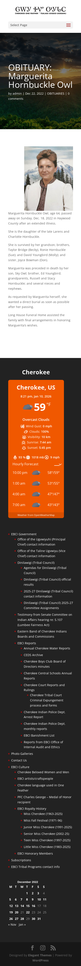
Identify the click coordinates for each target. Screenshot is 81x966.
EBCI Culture (20, 767)
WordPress (40, 960)
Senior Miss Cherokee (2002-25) (46, 834)
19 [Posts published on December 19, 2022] (11, 912)
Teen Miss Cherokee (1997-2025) (47, 840)
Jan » (22, 924)
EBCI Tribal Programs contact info (35, 867)
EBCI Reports (26, 643)
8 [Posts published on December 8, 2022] (27, 899)
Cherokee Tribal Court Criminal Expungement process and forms (46, 700)
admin (17, 93)
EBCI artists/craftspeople (35, 778)
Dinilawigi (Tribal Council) (35, 563)
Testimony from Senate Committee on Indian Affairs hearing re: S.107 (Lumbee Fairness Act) (44, 620)
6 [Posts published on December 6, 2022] (16, 899)
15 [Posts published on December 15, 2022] (28, 906)
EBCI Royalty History (31, 809)
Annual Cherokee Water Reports (47, 648)
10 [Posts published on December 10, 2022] (39, 899)
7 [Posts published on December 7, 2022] (21, 899)
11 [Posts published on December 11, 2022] (44, 899)
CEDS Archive (33, 655)
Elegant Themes (40, 955)
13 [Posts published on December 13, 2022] (16, 906)
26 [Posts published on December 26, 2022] (11, 919)
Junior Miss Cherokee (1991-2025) (48, 827)
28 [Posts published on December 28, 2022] (22, 919)
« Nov (12, 924)
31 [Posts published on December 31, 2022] (39, 919)
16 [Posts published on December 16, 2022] (33, 906)
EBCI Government (24, 534)
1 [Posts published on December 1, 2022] (27, 893)
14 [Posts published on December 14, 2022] (22, 906)
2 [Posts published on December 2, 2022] (32, 893)
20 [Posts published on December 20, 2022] (16, 912)
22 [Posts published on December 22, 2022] (28, 912)
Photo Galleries (22, 754)
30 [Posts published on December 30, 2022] (33, 919)
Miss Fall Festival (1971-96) (43, 820)
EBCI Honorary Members (35, 853)
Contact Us (19, 760)
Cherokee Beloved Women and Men (43, 772)
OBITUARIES (55, 93)
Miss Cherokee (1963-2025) (43, 814)
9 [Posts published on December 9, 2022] (32, 899)
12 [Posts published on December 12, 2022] (11, 906)
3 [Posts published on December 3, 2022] (38, 893)
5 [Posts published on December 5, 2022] (10, 899)
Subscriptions (21, 860)
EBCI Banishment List (39, 735)
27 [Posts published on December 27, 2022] (16, 919)
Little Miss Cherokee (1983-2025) (47, 847)
